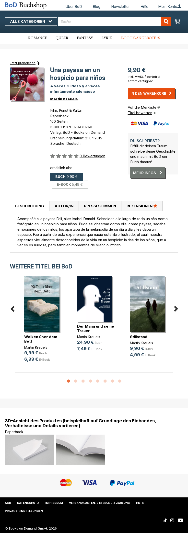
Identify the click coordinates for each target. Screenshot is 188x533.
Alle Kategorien (31, 21)
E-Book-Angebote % (140, 38)
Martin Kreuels (64, 99)
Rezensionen (142, 206)
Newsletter (120, 6)
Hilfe (144, 6)
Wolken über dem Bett (40, 339)
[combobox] (114, 21)
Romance (37, 38)
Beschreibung (29, 206)
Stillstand (138, 336)
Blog (96, 6)
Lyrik (107, 38)
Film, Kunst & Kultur (66, 110)
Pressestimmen (100, 206)
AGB (8, 503)
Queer (62, 38)
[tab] (29, 206)
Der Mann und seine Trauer (95, 328)
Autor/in (64, 206)
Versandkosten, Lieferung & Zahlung (99, 503)
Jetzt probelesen (22, 63)
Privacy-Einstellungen (24, 511)
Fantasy (85, 38)
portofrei (153, 77)
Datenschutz (28, 503)
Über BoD (73, 6)
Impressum (54, 503)
